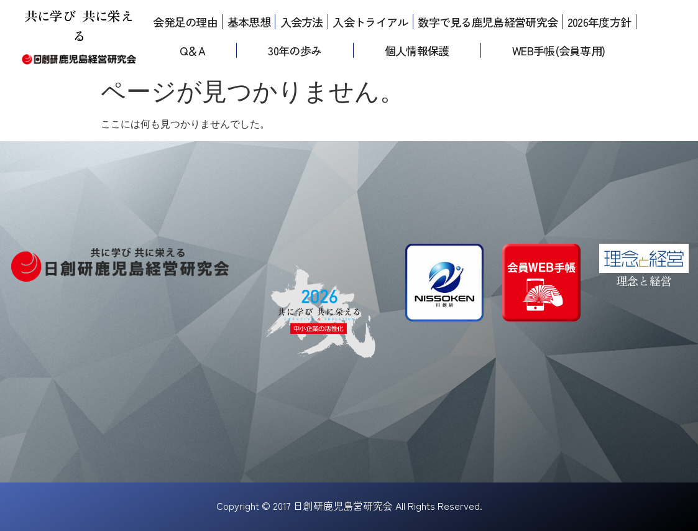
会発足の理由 (185, 22)
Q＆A (192, 50)
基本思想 (248, 22)
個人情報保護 (417, 50)
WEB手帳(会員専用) (558, 50)
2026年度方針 (599, 22)
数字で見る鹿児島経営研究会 (488, 22)
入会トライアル (370, 22)
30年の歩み (294, 50)
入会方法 (301, 22)
